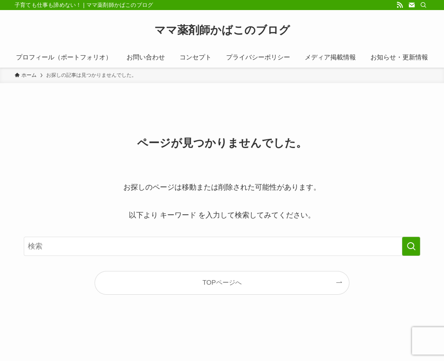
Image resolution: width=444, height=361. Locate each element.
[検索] (423, 5)
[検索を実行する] (411, 246)
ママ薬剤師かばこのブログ (222, 30)
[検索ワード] (222, 246)
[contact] (412, 5)
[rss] (400, 5)
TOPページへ (221, 282)
